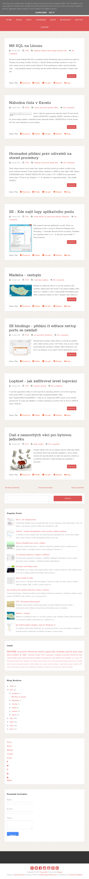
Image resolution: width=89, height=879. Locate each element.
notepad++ (56, 664)
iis (45, 217)
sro (51, 658)
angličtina (27, 661)
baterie (35, 661)
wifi (53, 658)
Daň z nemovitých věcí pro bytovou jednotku (40, 437)
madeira (45, 280)
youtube (68, 658)
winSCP (58, 658)
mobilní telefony (34, 664)
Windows (65, 217)
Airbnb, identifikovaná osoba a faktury (30, 543)
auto (31, 661)
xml (66, 667)
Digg (67, 83)
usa (51, 667)
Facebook (25, 83)
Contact (10, 754)
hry (77, 661)
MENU (9, 781)
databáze (37, 51)
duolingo (65, 661)
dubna (14, 708)
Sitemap (10, 750)
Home (9, 20)
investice (15, 655)
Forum (9, 758)
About (9, 746)
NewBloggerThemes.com (48, 875)
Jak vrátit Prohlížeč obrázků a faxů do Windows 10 (35, 625)
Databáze (41, 20)
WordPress (74, 655)
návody (60, 51)
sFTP (80, 664)
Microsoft (65, 20)
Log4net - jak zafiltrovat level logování (43, 381)
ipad (75, 651)
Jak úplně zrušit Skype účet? (26, 566)
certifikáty (57, 655)
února (14, 715)
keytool (9, 664)
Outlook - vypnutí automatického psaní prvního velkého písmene (41, 531)
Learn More (41, 12)
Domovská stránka (45, 488)
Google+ (46, 83)
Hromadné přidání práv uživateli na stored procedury (40, 155)
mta (41, 664)
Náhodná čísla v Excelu (30, 102)
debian (43, 51)
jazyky (80, 661)
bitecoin (44, 661)
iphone (68, 651)
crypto (53, 661)
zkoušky (70, 667)
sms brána (21, 667)
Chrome (76, 658)
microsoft (43, 108)
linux (49, 51)
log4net (37, 386)
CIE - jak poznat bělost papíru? (28, 602)
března (14, 711)
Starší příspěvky (77, 488)
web (63, 667)
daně (35, 444)
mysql (45, 664)
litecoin (32, 658)
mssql (54, 51)
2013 (11, 729)
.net (73, 658)
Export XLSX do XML (24, 578)
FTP (81, 658)
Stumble (58, 83)
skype (16, 667)
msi (42, 658)
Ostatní (45, 27)
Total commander (47, 655)
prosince (15, 693)
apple (48, 651)
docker (60, 661)
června (14, 704)
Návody (79, 20)
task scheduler (30, 667)
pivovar (66, 664)
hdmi (73, 661)
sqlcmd (46, 658)
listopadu (15, 700)
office (56, 108)
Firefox (37, 655)
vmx (60, 667)
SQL (65, 51)
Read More (71, 76)
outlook (9, 658)
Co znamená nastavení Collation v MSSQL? (33, 555)
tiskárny (40, 667)
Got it (52, 12)
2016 (11, 718)
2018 (11, 686)
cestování (37, 280)
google (70, 661)
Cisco (29, 20)
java (28, 658)
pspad (71, 664)
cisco (49, 661)
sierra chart (10, 667)
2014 (11, 726)
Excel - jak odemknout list (26, 520)
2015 (11, 722)
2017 (11, 690)
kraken (14, 664)
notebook (50, 664)
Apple (19, 20)
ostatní (40, 444)
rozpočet (75, 664)
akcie (21, 661)
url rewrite (46, 667)
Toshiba (17, 661)
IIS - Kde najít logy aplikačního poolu (41, 212)
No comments (68, 108)
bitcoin (40, 661)
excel (36, 108)
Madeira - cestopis (25, 275)
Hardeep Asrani (19, 875)
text (36, 667)
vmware (55, 667)
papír (62, 664)
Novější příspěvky (12, 488)
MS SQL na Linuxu (25, 46)
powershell (66, 655)
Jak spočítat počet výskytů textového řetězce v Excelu (28, 590)
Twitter (36, 83)
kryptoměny (20, 664)
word (63, 658)
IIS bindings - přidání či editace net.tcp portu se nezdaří (42, 328)
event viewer (39, 217)
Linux (53, 20)
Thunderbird (10, 661)
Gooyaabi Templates (75, 875)
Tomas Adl (43, 872)
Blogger (59, 872)
